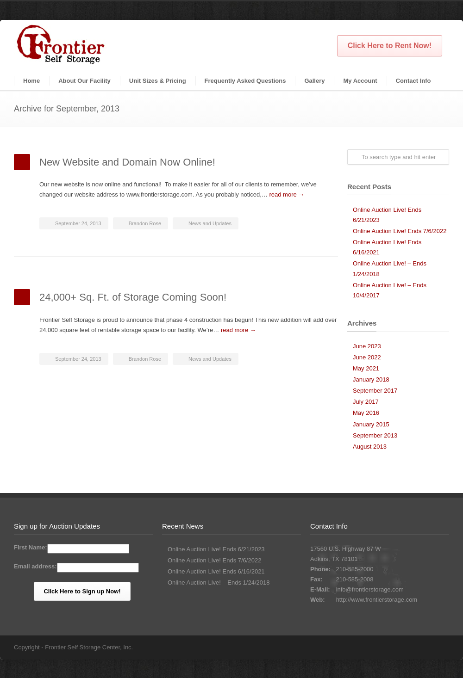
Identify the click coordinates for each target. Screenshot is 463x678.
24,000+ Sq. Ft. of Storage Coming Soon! (132, 297)
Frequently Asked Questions (245, 80)
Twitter (421, 647)
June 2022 (367, 357)
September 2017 (375, 390)
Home (31, 80)
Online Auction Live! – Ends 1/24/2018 (218, 582)
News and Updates (210, 223)
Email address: (35, 566)
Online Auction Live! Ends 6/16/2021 (216, 571)
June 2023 (367, 346)
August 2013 (370, 446)
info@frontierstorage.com (370, 589)
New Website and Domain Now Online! (127, 162)
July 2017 (366, 401)
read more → (286, 194)
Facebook (440, 647)
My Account (360, 80)
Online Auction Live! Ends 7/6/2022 (399, 231)
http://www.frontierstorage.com (377, 599)
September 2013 (375, 435)
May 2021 (366, 368)
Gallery (314, 80)
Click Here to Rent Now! (390, 45)
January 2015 (371, 424)
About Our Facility (84, 80)
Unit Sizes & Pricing (157, 80)
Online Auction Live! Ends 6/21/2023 (216, 549)
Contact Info (413, 80)
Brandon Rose (145, 223)
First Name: (30, 547)
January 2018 (371, 379)
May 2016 (366, 412)
